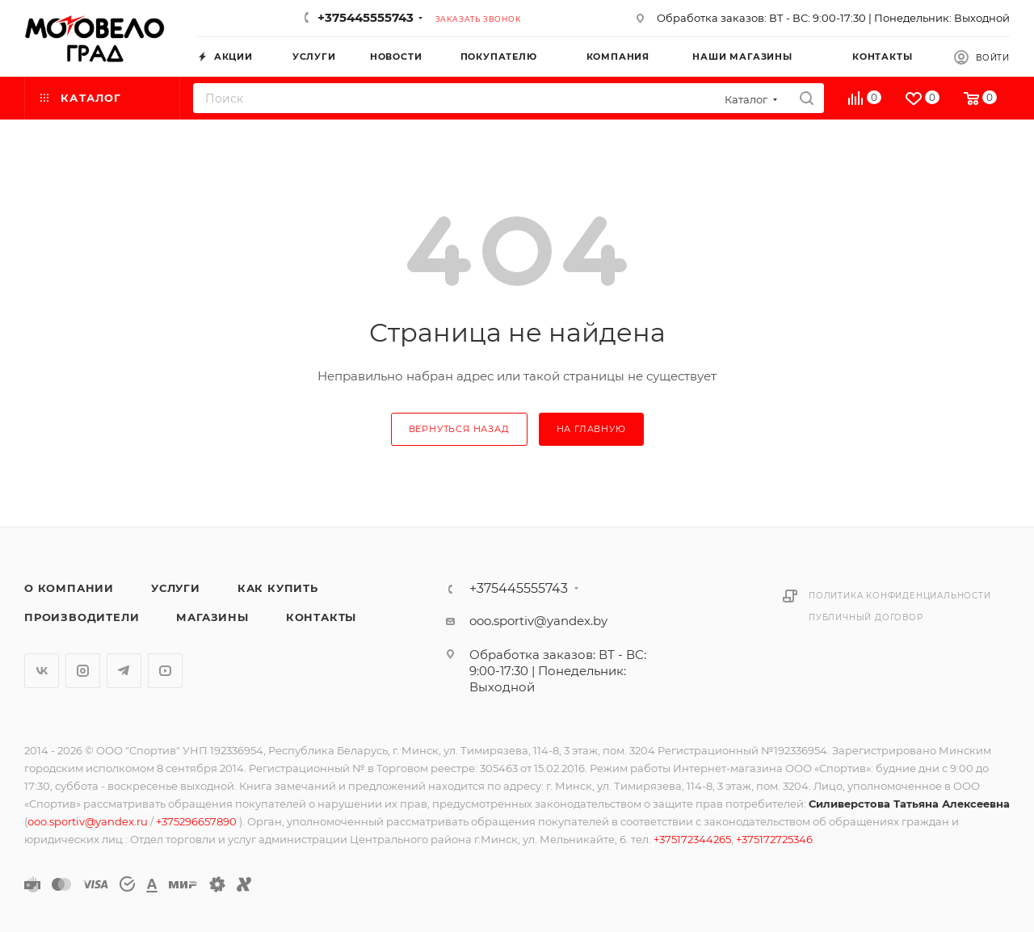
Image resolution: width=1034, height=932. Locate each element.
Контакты (321, 617)
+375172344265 (692, 839)
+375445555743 (365, 17)
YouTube (165, 670)
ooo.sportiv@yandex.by (538, 620)
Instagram (82, 670)
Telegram (124, 670)
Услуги (175, 587)
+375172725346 (774, 839)
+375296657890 (197, 821)
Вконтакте (41, 670)
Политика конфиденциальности (900, 595)
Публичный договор (866, 617)
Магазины (212, 617)
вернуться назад (459, 429)
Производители (81, 617)
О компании (69, 587)
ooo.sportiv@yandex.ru (87, 821)
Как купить (277, 587)
